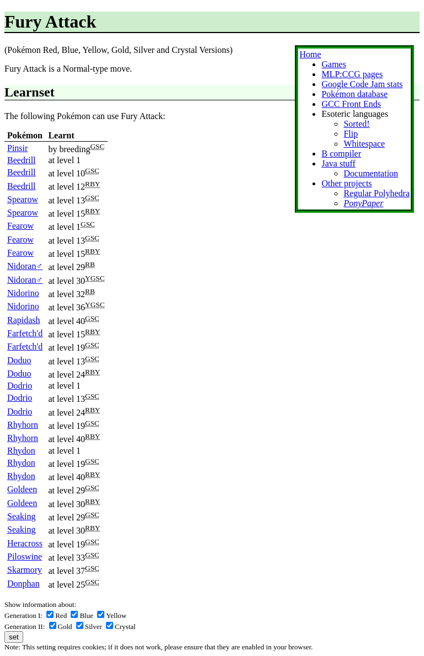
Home (310, 54)
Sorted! (356, 123)
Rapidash (23, 320)
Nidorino (23, 293)
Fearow (20, 225)
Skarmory (24, 569)
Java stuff (338, 163)
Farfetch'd (25, 333)
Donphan (23, 583)
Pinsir (17, 148)
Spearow (22, 199)
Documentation (370, 173)
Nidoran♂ (25, 266)
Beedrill (21, 160)
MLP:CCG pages (352, 74)
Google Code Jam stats (361, 84)
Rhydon (21, 450)
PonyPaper (363, 203)
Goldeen (22, 489)
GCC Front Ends (351, 104)
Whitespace (364, 143)
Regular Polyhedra (376, 193)
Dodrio (19, 385)
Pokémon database (354, 94)
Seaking (21, 516)
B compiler (341, 153)
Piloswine (24, 556)
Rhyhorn (22, 424)
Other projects (346, 183)
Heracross (25, 543)
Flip (350, 133)
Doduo (19, 360)
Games (333, 64)
